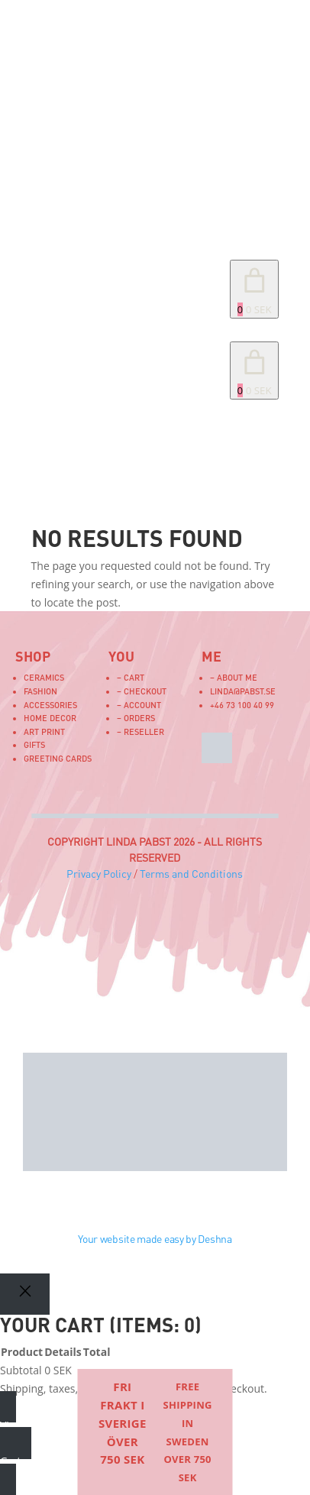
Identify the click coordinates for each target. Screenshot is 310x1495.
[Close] (25, 1293)
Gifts (34, 744)
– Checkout (141, 691)
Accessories (50, 705)
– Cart (130, 677)
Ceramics (44, 677)
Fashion (40, 691)
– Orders (136, 718)
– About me (233, 677)
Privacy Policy (98, 873)
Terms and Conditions (191, 873)
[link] (254, 370)
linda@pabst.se (243, 691)
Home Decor (50, 718)
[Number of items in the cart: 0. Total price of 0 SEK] (254, 289)
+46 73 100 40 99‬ (242, 705)
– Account (139, 705)
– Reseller (140, 731)
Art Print (44, 731)
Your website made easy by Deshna (154, 1238)
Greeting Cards (58, 758)
